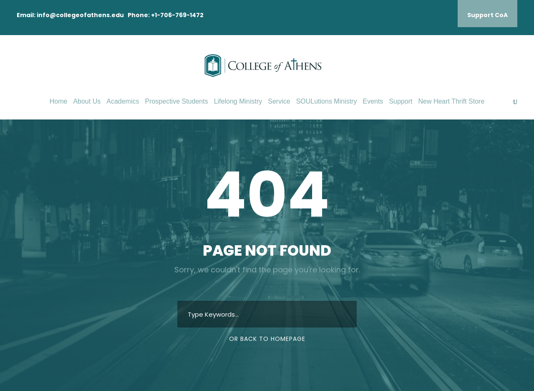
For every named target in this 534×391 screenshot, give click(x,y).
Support (400, 101)
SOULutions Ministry (326, 101)
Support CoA (487, 15)
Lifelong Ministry (238, 101)
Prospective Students (176, 101)
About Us (87, 101)
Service (279, 101)
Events (373, 101)
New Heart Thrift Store (451, 101)
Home (59, 101)
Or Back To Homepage (267, 339)
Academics (122, 101)
